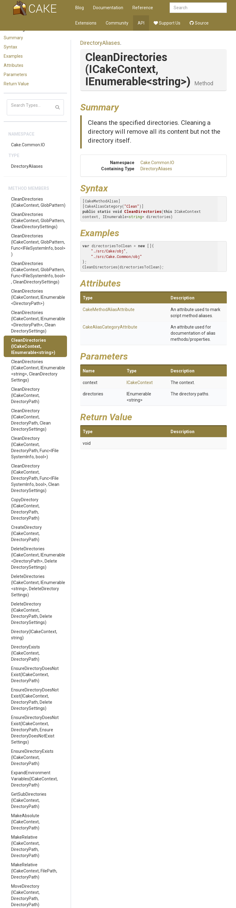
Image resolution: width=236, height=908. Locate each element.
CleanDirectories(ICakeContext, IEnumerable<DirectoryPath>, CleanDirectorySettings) (38, 321)
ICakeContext (140, 382)
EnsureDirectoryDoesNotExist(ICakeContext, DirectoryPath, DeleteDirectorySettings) (35, 699)
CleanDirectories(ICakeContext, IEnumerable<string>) (33, 346)
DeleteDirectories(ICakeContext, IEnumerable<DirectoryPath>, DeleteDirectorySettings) (38, 558)
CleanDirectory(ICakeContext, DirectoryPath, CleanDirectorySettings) (31, 420)
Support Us (167, 23)
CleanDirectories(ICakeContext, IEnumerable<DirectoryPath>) (38, 297)
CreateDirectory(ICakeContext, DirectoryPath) (26, 533)
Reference (142, 7)
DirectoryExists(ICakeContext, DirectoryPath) (25, 653)
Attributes (13, 65)
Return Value (16, 83)
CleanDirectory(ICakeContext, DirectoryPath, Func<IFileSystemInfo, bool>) (35, 447)
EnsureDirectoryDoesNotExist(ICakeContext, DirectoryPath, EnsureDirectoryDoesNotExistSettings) (35, 729)
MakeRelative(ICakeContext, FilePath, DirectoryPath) (34, 870)
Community (117, 23)
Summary (13, 37)
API (141, 23)
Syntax (10, 46)
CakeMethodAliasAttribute (109, 309)
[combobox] (198, 7)
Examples (13, 56)
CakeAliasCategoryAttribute (110, 327)
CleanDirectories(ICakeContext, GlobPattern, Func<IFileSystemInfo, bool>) (38, 245)
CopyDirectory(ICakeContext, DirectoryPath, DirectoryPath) (25, 509)
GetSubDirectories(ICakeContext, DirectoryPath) (28, 800)
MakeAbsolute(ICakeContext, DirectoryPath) (25, 821)
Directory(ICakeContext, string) (34, 634)
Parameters (15, 74)
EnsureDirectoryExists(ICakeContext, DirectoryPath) (32, 757)
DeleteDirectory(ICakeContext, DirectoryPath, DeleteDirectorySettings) (31, 613)
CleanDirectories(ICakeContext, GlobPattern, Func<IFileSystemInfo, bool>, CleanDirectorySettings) (38, 272)
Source (199, 23)
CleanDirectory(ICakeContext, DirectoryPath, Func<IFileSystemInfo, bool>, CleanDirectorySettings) (35, 478)
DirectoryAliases (27, 166)
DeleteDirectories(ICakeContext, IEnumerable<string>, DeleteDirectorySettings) (38, 585)
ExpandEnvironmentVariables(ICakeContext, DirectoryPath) (34, 778)
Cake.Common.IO (28, 144)
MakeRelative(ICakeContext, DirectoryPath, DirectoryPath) (25, 846)
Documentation (108, 7)
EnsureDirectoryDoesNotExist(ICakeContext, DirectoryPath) (35, 674)
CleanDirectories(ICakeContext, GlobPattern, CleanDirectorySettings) (38, 220)
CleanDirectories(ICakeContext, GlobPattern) (38, 202)
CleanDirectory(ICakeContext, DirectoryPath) (25, 395)
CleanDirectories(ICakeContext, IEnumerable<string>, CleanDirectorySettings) (38, 371)
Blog (79, 7)
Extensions (85, 23)
